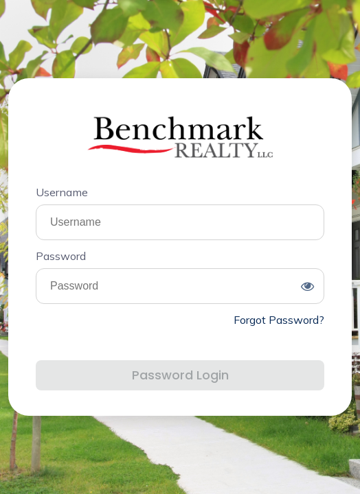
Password (61, 256)
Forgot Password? (279, 320)
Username (62, 192)
